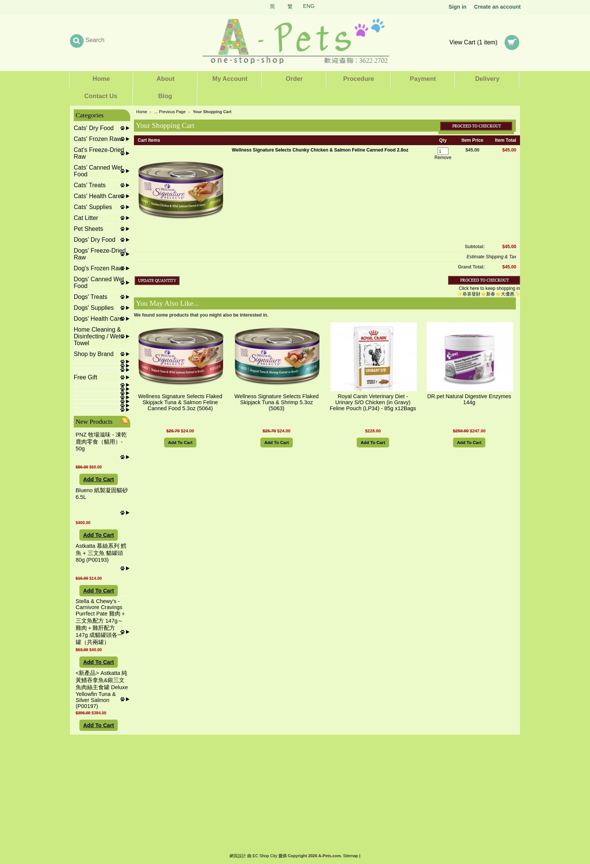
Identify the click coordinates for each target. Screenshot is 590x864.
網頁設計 (238, 855)
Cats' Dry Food (94, 128)
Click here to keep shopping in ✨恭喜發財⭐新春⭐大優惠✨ (488, 291)
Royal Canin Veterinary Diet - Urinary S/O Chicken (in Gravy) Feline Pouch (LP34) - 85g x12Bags (373, 402)
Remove (442, 157)
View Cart (473, 42)
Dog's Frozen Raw (98, 268)
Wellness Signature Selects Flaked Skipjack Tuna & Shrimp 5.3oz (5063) (276, 402)
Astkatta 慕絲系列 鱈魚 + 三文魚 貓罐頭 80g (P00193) (101, 553)
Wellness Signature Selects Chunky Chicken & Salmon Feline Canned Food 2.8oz (320, 150)
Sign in (458, 7)
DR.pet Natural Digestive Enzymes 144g (469, 399)
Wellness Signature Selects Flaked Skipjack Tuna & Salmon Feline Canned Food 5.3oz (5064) (180, 402)
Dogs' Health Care (98, 318)
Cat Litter (86, 218)
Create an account (497, 7)
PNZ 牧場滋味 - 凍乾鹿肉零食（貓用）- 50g (101, 442)
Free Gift (85, 377)
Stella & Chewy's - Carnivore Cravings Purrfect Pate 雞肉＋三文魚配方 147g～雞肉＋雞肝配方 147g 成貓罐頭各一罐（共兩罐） (101, 621)
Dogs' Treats (90, 297)
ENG (309, 6)
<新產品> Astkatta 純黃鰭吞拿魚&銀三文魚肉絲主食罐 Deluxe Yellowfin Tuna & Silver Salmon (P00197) (102, 689)
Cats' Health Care (97, 196)
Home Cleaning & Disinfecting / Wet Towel (97, 336)
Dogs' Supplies (94, 308)
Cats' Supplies (93, 207)
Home (141, 111)
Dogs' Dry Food (95, 239)
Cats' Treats (90, 185)
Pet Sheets (88, 229)
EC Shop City (264, 855)
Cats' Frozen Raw (98, 139)
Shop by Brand (94, 354)
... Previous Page (170, 111)
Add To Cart (98, 479)
